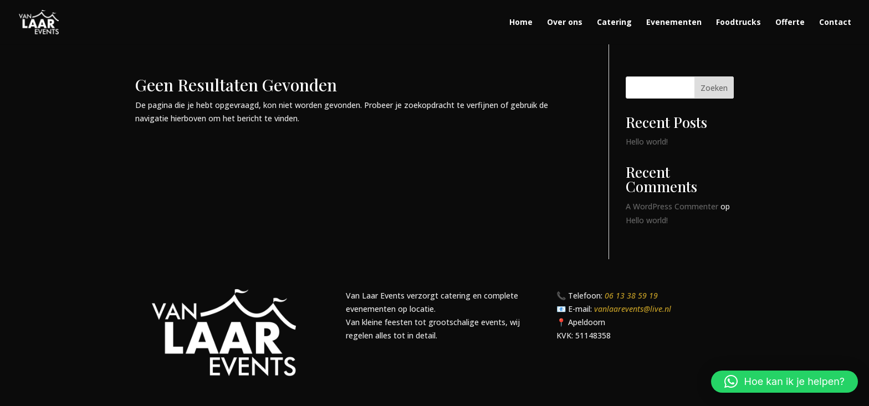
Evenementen (674, 22)
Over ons (564, 22)
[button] (784, 382)
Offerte (790, 22)
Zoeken (714, 88)
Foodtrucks (738, 22)
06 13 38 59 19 (631, 295)
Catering (614, 22)
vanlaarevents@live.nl (632, 309)
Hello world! (647, 141)
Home (521, 22)
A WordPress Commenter (672, 206)
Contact (835, 22)
